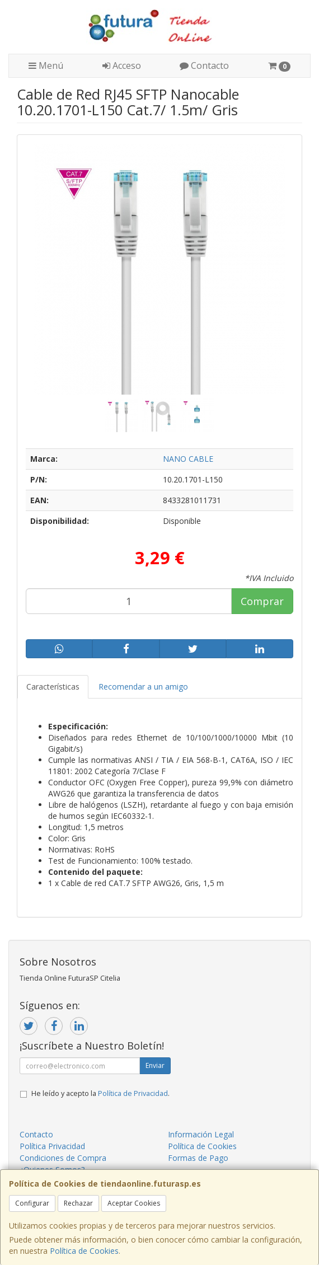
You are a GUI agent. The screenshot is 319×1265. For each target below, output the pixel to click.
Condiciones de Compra (63, 1157)
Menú (46, 65)
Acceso (121, 65)
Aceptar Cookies (133, 1203)
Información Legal (201, 1134)
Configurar (32, 1203)
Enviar (155, 1065)
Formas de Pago (198, 1157)
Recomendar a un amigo (143, 686)
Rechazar (78, 1203)
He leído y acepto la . (100, 1093)
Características (52, 686)
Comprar (262, 601)
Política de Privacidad (133, 1093)
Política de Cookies (84, 1250)
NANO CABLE (188, 458)
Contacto (204, 65)
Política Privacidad (52, 1146)
